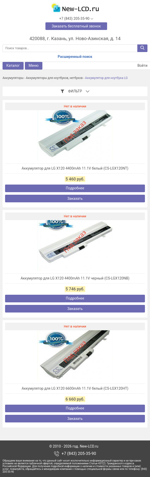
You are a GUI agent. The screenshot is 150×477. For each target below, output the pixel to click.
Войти (139, 65)
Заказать (74, 198)
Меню (34, 65)
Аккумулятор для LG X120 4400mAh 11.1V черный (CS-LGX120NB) (75, 278)
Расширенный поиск (75, 57)
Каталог (13, 65)
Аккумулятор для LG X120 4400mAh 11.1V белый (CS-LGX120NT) (75, 168)
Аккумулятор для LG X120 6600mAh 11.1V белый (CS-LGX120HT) (75, 388)
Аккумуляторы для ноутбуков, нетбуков (54, 78)
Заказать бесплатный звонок (76, 26)
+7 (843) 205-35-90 (79, 453)
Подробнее (75, 188)
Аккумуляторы (13, 78)
